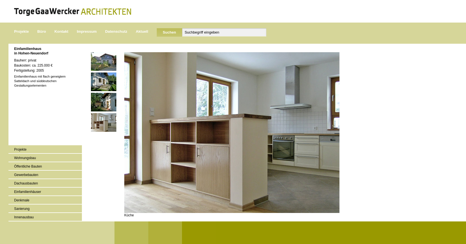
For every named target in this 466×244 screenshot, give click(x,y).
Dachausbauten (26, 183)
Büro (41, 31)
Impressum (87, 31)
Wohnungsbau (25, 158)
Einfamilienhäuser (27, 192)
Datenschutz (116, 31)
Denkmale (21, 200)
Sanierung (22, 209)
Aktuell (142, 31)
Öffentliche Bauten (28, 166)
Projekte (21, 31)
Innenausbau (24, 217)
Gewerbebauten (26, 175)
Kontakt (61, 31)
